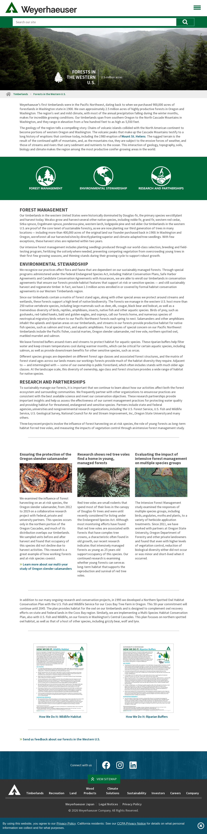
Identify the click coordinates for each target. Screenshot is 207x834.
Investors (158, 793)
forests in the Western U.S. (60, 739)
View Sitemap (107, 779)
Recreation (56, 793)
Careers (175, 793)
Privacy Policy (132, 804)
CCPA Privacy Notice (131, 823)
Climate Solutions (112, 790)
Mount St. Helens (134, 136)
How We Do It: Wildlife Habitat (60, 717)
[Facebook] (106, 765)
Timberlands (20, 94)
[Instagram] (120, 765)
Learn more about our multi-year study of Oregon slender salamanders (46, 566)
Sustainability (136, 793)
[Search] (94, 22)
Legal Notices (108, 804)
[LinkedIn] (133, 765)
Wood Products (90, 790)
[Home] (8, 94)
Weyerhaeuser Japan (79, 804)
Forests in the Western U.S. (49, 94)
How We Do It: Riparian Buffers (147, 717)
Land (73, 793)
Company (192, 793)
